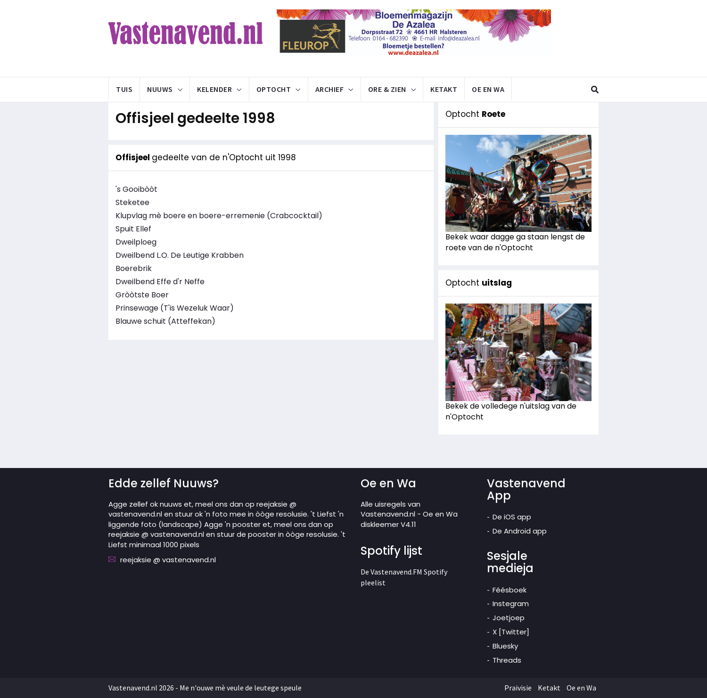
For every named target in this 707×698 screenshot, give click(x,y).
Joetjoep (509, 618)
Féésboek (509, 590)
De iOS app (512, 517)
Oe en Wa (488, 89)
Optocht (273, 89)
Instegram (511, 603)
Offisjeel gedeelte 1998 (195, 118)
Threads (507, 660)
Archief (329, 89)
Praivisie (518, 687)
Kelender (214, 89)
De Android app (520, 531)
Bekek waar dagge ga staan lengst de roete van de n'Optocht (515, 242)
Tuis (124, 89)
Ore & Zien (387, 89)
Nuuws (160, 89)
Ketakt (443, 89)
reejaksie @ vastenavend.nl (168, 560)
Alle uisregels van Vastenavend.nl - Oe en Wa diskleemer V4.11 (409, 514)
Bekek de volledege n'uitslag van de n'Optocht (510, 411)
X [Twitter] (511, 632)
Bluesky (505, 646)
